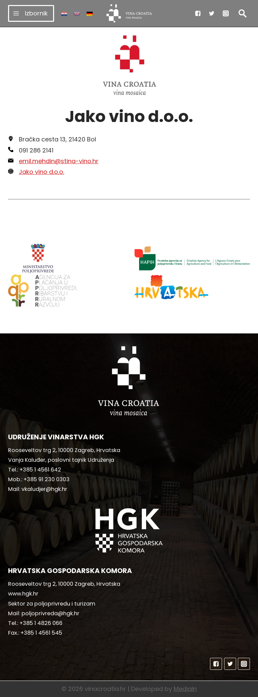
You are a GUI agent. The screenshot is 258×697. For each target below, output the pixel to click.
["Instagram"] (226, 13)
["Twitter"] (212, 13)
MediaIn (185, 689)
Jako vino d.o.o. (41, 172)
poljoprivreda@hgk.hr (50, 613)
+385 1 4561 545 (41, 633)
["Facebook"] (198, 13)
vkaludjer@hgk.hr (44, 489)
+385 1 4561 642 (40, 469)
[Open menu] (31, 13)
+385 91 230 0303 (47, 479)
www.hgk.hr (23, 593)
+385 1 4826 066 (40, 623)
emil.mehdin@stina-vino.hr (58, 161)
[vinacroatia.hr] (129, 13)
